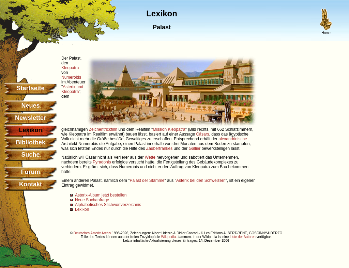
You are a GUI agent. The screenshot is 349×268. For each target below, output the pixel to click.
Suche (30, 154)
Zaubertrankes (159, 148)
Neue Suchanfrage (92, 200)
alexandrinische (232, 139)
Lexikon (82, 209)
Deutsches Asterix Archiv (92, 233)
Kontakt (30, 184)
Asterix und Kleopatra (72, 89)
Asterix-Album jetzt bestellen (100, 195)
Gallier (195, 148)
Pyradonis (102, 162)
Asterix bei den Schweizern (201, 180)
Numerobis (71, 77)
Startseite (30, 88)
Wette (150, 157)
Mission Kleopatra (169, 129)
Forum (30, 172)
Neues (30, 105)
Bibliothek (30, 142)
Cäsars (202, 134)
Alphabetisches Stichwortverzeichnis (108, 204)
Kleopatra (70, 67)
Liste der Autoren (243, 237)
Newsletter (30, 117)
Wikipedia (168, 237)
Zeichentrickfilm (103, 129)
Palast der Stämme (147, 180)
